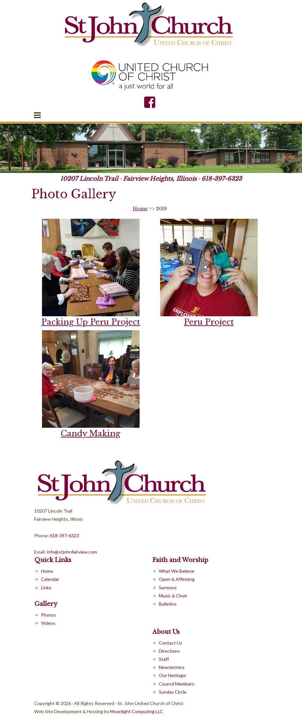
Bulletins (168, 604)
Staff (164, 659)
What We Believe (176, 571)
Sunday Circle (172, 692)
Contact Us (170, 643)
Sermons (168, 587)
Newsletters (172, 667)
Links (46, 587)
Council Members (176, 683)
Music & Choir (173, 595)
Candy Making (90, 433)
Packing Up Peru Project (90, 322)
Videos (48, 623)
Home (140, 209)
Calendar (50, 579)
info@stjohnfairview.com (71, 552)
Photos (48, 615)
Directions (169, 651)
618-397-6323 (221, 178)
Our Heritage (172, 675)
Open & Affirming (177, 579)
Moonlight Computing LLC (136, 711)
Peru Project (209, 322)
